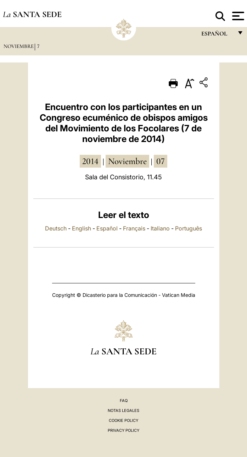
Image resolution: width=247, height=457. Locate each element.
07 (160, 161)
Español (107, 228)
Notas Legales (123, 410)
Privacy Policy (123, 430)
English (81, 228)
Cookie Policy (123, 420)
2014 (90, 161)
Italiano (160, 228)
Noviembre (19, 46)
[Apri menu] (237, 16)
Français (134, 228)
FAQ (124, 400)
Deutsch (56, 228)
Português (188, 228)
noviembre (127, 161)
